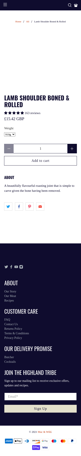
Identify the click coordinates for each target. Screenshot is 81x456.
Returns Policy (13, 328)
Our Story (10, 291)
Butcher (9, 357)
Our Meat (10, 296)
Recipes (9, 300)
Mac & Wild (44, 431)
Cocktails (10, 361)
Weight (8, 128)
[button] (14, 113)
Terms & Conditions (16, 333)
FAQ (7, 319)
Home (18, 21)
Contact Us (11, 324)
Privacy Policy (13, 338)
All (27, 21)
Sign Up (40, 408)
